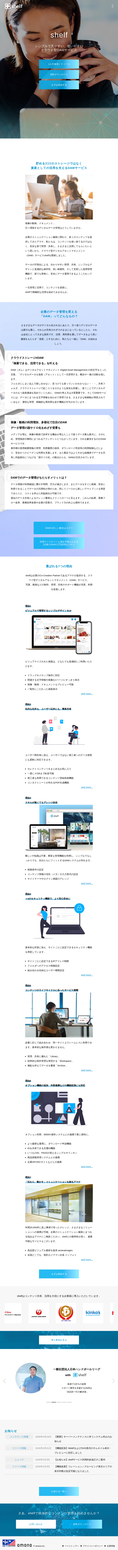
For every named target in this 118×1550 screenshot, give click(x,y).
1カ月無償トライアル (59, 64)
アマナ (37, 1236)
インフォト (71, 1255)
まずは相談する (59, 85)
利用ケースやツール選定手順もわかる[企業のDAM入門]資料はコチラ (59, 543)
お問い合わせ (36, 1524)
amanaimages (65, 1250)
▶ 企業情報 (109, 1546)
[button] (48, 1402)
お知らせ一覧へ (59, 1491)
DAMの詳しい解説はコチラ (59, 528)
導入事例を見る (59, 1340)
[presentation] (5, 1380)
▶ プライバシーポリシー (91, 1546)
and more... (87, 693)
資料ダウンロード (59, 74)
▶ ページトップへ (70, 1546)
